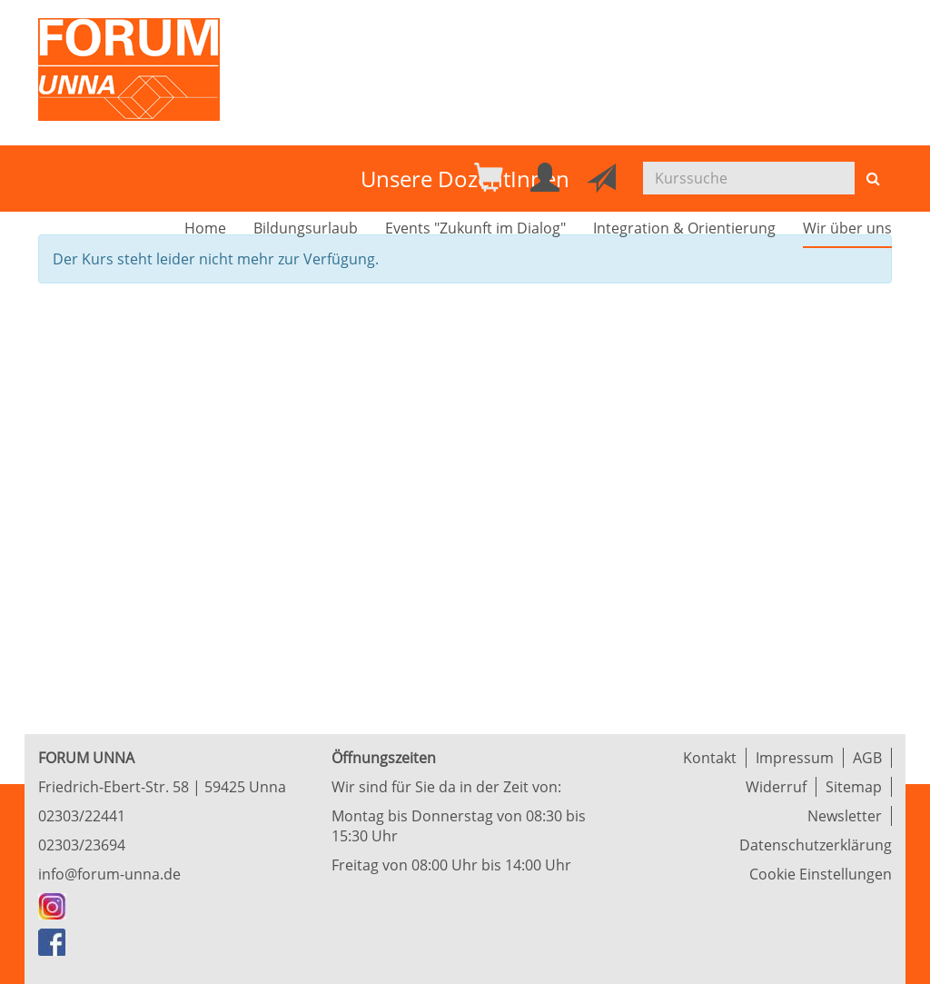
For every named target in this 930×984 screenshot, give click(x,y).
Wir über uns (847, 228)
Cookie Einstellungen (820, 874)
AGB (867, 758)
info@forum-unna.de (109, 874)
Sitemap (854, 787)
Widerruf (776, 787)
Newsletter (844, 816)
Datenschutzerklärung (815, 845)
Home (205, 228)
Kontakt (710, 758)
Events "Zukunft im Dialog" (475, 228)
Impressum (795, 758)
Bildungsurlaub (305, 228)
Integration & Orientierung (684, 228)
